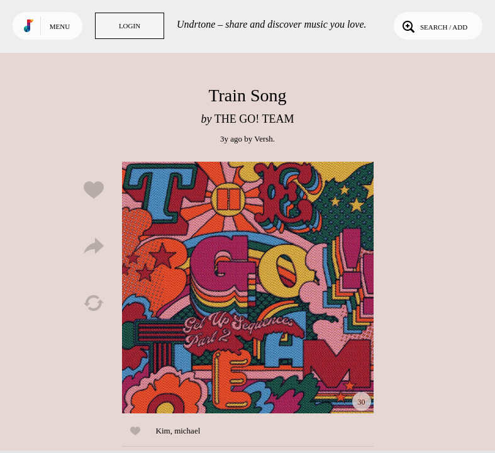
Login (129, 26)
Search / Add (433, 25)
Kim (163, 430)
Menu (60, 26)
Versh (263, 138)
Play (248, 287)
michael (187, 430)
